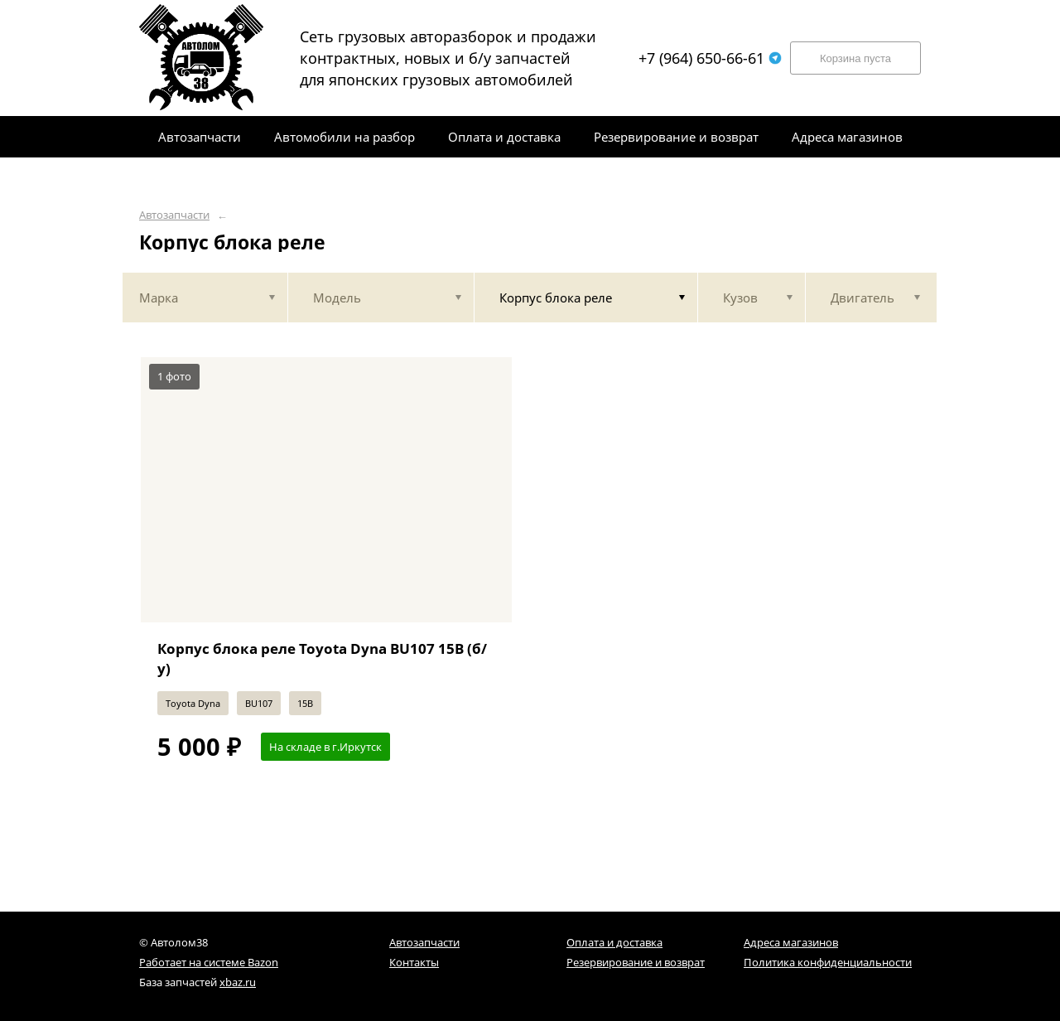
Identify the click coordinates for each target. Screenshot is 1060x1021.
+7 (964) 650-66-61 (710, 58)
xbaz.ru (237, 982)
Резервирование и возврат (635, 962)
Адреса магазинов (791, 942)
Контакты (414, 962)
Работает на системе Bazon (208, 962)
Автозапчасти (174, 215)
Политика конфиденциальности (828, 962)
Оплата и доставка (614, 942)
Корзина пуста (855, 58)
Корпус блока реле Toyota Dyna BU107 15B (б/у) (322, 658)
